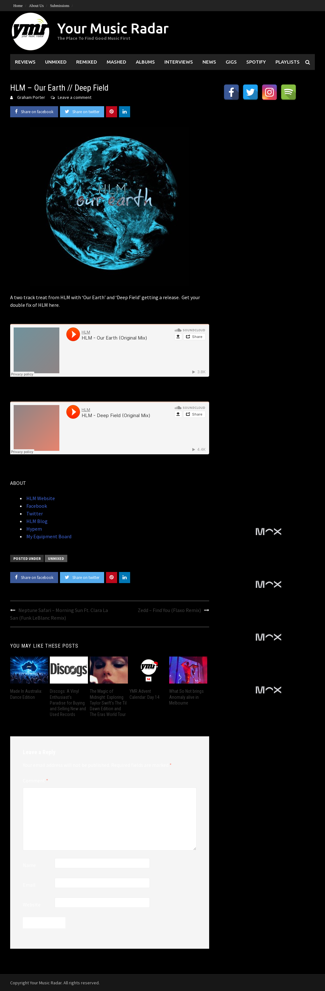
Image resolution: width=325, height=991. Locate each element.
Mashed (116, 62)
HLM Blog (36, 521)
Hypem (33, 529)
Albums (145, 62)
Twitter (34, 513)
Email (29, 885)
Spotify (256, 62)
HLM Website (40, 498)
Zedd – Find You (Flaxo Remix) (169, 610)
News (209, 62)
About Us (36, 5)
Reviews (25, 62)
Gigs (231, 62)
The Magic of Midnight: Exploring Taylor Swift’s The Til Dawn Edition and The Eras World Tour (108, 703)
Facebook (36, 506)
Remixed (86, 62)
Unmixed (56, 62)
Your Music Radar (113, 28)
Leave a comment (74, 97)
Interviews (178, 62)
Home (18, 5)
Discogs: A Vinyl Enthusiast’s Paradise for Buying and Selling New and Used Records (68, 703)
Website (32, 904)
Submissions (60, 5)
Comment (35, 780)
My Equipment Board (48, 536)
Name (29, 865)
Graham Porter (31, 97)
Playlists (287, 62)
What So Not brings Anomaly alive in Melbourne (186, 697)
